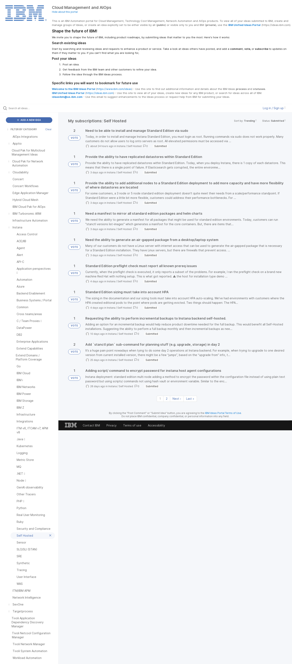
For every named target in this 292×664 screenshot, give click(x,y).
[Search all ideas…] (34, 108)
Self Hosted (134, 146)
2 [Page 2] (166, 398)
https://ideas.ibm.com (99, 93)
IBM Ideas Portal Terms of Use (223, 413)
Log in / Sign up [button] (274, 108)
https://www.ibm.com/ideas (114, 89)
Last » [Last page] (190, 398)
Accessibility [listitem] (156, 425)
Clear (48, 129)
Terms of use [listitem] (132, 425)
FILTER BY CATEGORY (21, 129)
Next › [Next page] (177, 398)
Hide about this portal (65, 11)
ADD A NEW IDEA (29, 120)
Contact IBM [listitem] (91, 425)
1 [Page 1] (160, 398)
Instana (121, 146)
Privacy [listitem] (111, 425)
